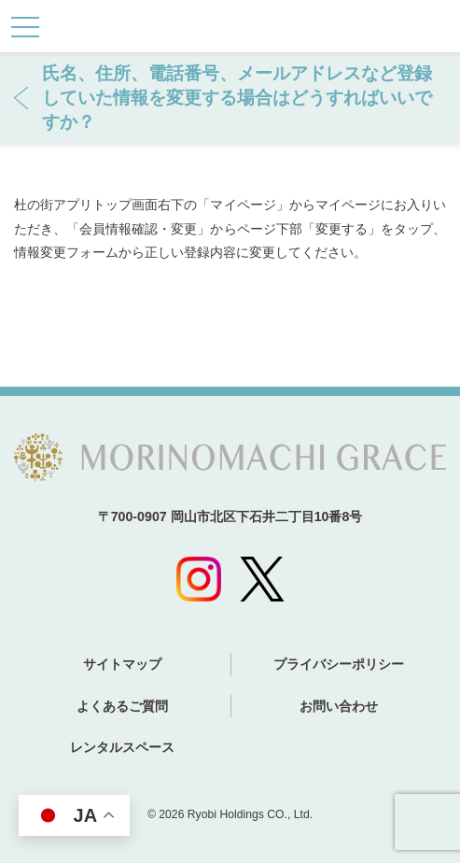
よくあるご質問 (122, 706)
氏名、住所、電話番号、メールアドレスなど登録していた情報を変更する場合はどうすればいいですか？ (237, 98)
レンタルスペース (122, 747)
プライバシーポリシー (338, 664)
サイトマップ (122, 664)
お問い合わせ (339, 706)
